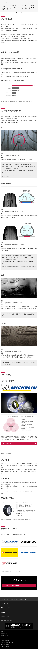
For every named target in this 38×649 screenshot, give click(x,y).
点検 (18, 6)
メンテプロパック (3, 8)
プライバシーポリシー (5, 633)
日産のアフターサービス (31, 7)
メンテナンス (22, 7)
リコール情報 (3, 637)
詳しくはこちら (7, 443)
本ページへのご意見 (5, 644)
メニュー (32, 2)
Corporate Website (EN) (7, 642)
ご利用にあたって (4, 635)
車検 (15, 6)
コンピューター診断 (12, 7)
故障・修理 (26, 7)
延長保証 (8, 7)
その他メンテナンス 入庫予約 (11, 585)
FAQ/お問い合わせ (5, 640)
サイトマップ (3, 631)
